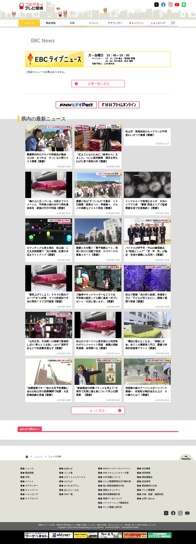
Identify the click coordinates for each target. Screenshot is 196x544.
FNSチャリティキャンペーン (117, 468)
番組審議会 (147, 477)
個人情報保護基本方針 (113, 485)
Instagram (170, 4)
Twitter (156, 4)
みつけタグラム (71, 485)
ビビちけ (68, 481)
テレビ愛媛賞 (148, 490)
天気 (72, 23)
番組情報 (51, 23)
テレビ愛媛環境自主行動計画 (117, 481)
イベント (93, 23)
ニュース (29, 23)
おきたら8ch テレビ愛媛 (31, 6)
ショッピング (158, 23)
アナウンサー (115, 23)
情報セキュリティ (111, 490)
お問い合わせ (148, 498)
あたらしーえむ (71, 490)
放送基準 (146, 481)
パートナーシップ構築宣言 (116, 503)
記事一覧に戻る (98, 83)
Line (183, 4)
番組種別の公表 (149, 485)
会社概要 (146, 468)
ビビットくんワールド (74, 477)
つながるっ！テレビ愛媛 (98, 519)
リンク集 (68, 473)
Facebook (163, 4)
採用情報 (146, 473)
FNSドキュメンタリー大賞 (116, 473)
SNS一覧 (68, 494)
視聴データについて (112, 498)
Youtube (177, 4)
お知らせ (68, 468)
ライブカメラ (31, 498)
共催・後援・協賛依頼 (152, 494)
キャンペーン (136, 23)
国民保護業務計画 (111, 494)
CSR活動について (111, 477)
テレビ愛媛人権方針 (112, 507)
